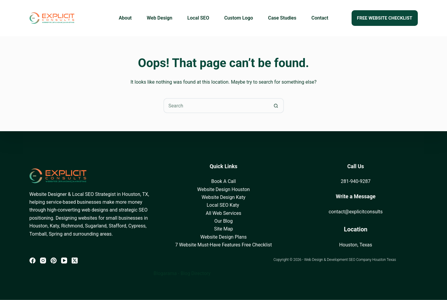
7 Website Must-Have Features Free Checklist (223, 245)
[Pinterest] (54, 261)
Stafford (117, 226)
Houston (38, 226)
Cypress (136, 226)
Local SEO (198, 18)
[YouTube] (64, 261)
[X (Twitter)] (75, 261)
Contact (319, 18)
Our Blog (223, 221)
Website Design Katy (224, 197)
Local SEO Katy (224, 205)
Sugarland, (96, 226)
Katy (54, 226)
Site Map (223, 229)
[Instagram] (43, 261)
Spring (56, 234)
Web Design (159, 18)
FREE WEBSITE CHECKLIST (384, 18)
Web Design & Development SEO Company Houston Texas (350, 260)
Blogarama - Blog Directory (182, 273)
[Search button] (276, 105)
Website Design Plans (223, 237)
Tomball (38, 234)
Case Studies (282, 18)
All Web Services (223, 213)
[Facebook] (32, 261)
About (125, 18)
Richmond (72, 226)
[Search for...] (216, 105)
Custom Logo (238, 18)
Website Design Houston (223, 189)
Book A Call (223, 181)
